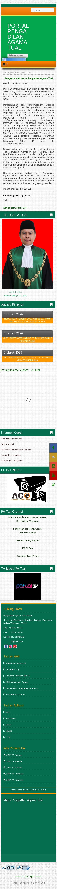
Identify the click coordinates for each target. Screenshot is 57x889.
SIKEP (8, 724)
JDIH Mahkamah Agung (17, 682)
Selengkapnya (17, 55)
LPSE (8, 737)
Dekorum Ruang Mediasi (27, 540)
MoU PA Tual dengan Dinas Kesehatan (27, 517)
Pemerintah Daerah (15, 694)
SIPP (8, 712)
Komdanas (11, 718)
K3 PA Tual (27, 548)
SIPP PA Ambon (14, 755)
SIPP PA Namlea (14, 767)
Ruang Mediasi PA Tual (27, 556)
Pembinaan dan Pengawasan (27, 528)
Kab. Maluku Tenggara (27, 521)
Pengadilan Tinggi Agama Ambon (22, 688)
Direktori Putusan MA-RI (17, 675)
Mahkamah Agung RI (16, 663)
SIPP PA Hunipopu (15, 773)
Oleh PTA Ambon (27, 532)
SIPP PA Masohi (14, 761)
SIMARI (9, 731)
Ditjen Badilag (12, 669)
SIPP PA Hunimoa (14, 780)
